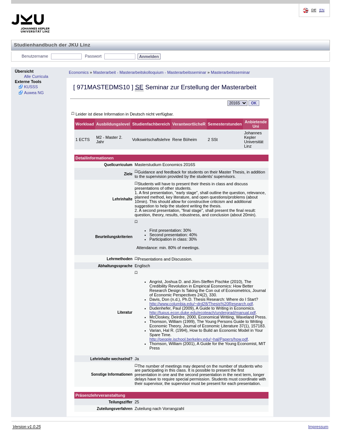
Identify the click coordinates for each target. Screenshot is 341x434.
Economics (79, 72)
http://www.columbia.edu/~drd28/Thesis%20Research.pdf (201, 304)
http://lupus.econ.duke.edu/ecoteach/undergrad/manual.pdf (202, 312)
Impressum (318, 426)
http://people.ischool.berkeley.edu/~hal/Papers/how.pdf (198, 339)
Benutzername (35, 56)
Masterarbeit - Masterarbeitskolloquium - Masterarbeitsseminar (149, 72)
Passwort (93, 56)
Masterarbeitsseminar (230, 72)
